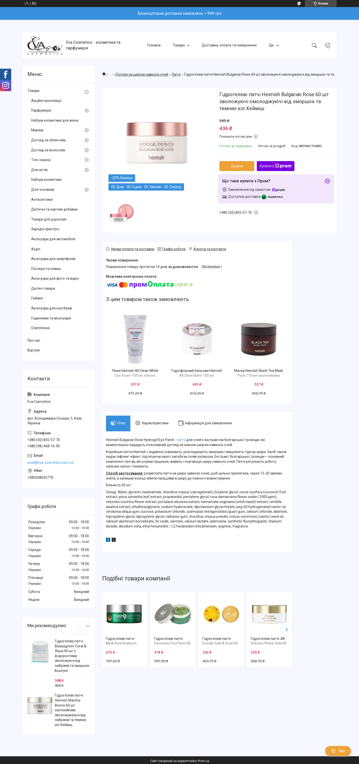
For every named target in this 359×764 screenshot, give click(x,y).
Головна (154, 45)
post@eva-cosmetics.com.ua (50, 463)
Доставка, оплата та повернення (229, 45)
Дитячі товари (43, 288)
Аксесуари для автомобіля (53, 239)
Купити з (275, 166)
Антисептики (42, 200)
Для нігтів (39, 170)
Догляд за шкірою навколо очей (141, 74)
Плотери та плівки (46, 269)
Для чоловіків (42, 190)
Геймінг (37, 298)
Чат (338, 751)
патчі (181, 440)
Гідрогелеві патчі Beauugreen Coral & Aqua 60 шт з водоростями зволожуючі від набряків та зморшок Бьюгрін (72, 656)
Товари (179, 45)
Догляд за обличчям (48, 140)
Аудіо (35, 249)
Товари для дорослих (49, 219)
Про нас (33, 340)
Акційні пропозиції (46, 101)
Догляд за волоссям (48, 150)
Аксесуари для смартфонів (53, 259)
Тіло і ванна (40, 160)
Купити (237, 166)
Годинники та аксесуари (51, 318)
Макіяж (37, 130)
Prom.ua (203, 761)
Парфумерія (41, 110)
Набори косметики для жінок (55, 120)
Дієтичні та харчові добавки (54, 209)
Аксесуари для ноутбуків (51, 308)
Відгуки (33, 350)
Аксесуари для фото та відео (55, 278)
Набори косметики (46, 180)
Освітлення (40, 328)
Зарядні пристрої (45, 229)
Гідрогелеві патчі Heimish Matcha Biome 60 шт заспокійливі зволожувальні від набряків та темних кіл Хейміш (70, 710)
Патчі (176, 74)
